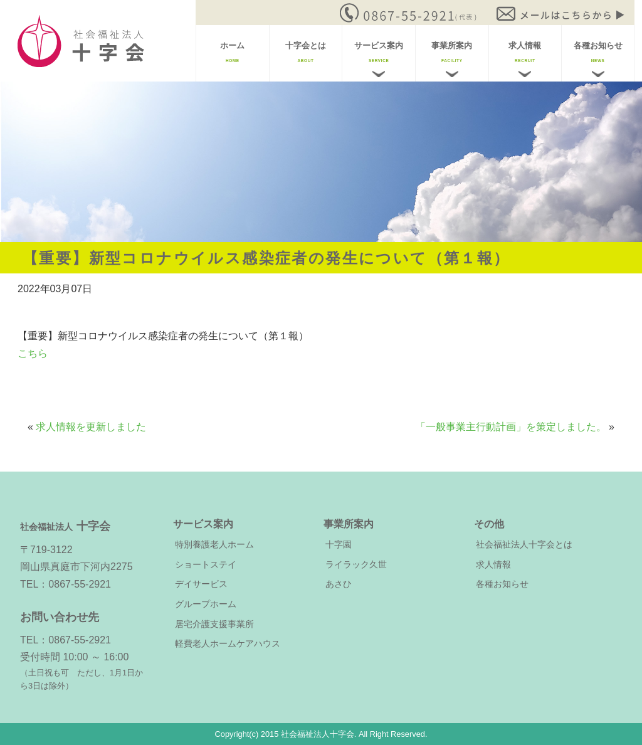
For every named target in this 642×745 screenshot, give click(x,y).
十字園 (338, 544)
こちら (33, 353)
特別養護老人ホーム (214, 544)
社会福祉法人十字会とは (524, 544)
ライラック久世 (356, 564)
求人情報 (524, 52)
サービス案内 (378, 52)
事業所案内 (451, 52)
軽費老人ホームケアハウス (227, 643)
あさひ (338, 584)
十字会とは (305, 52)
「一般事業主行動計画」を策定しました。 (511, 426)
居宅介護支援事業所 (214, 624)
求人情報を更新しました (91, 426)
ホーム (232, 52)
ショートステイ (205, 564)
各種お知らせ (598, 52)
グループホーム (205, 604)
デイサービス (201, 584)
